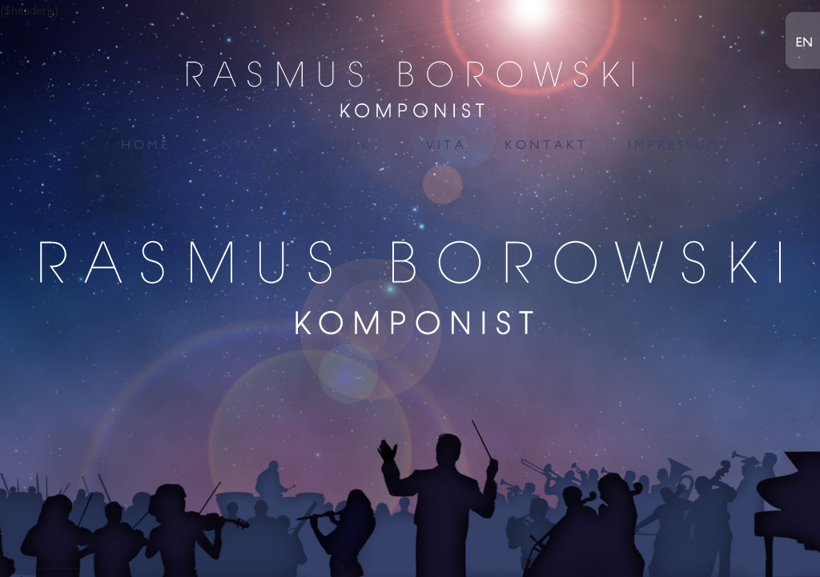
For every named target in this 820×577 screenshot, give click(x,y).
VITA (446, 145)
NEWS (246, 145)
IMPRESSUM (674, 145)
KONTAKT (546, 145)
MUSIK (346, 145)
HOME (146, 145)
